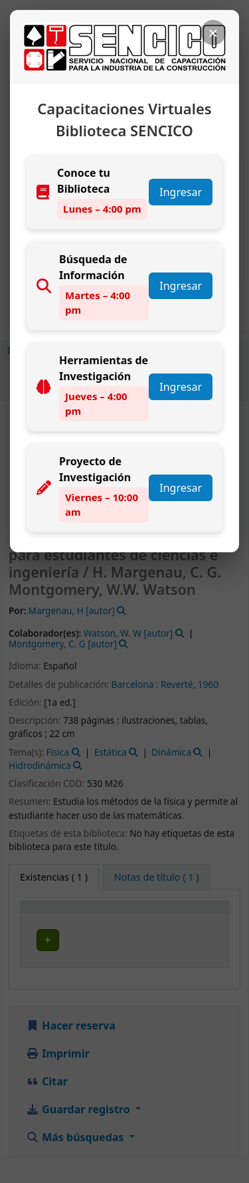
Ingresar (180, 192)
